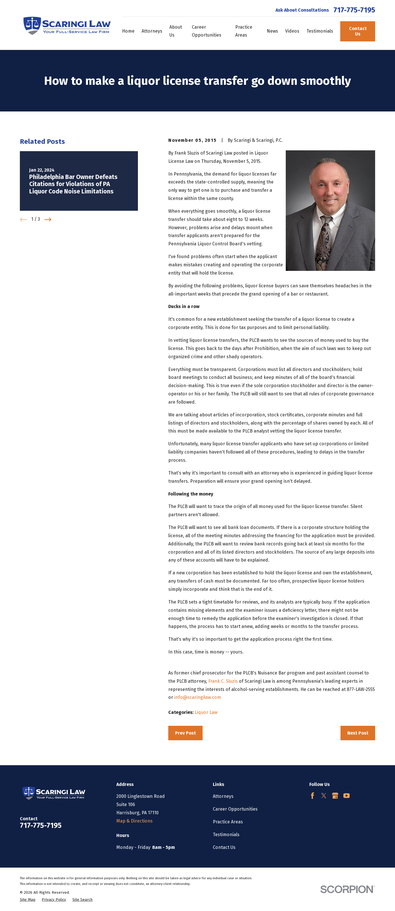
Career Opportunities (235, 809)
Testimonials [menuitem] (319, 31)
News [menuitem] (272, 31)
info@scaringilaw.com (197, 697)
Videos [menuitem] (292, 31)
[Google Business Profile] (335, 795)
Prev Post (185, 733)
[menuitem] (27, 899)
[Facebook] (312, 795)
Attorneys (223, 796)
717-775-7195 (354, 10)
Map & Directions (134, 821)
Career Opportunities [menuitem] (206, 31)
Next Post (357, 733)
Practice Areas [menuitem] (243, 31)
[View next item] (48, 219)
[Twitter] (324, 795)
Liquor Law (206, 712)
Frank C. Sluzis (223, 681)
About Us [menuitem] (175, 31)
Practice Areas (228, 821)
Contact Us (358, 31)
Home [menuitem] (128, 31)
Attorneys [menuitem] (152, 31)
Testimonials (226, 834)
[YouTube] (346, 795)
